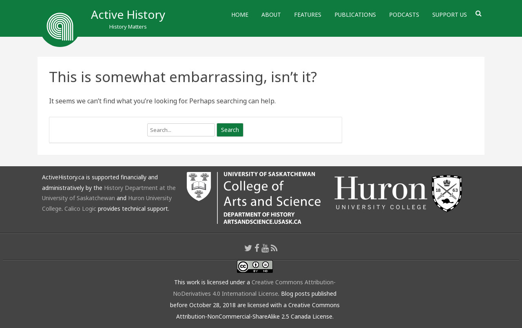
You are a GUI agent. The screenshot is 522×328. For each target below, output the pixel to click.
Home (239, 14)
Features (307, 14)
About (271, 14)
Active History (128, 14)
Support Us (449, 14)
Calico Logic (80, 208)
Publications (355, 14)
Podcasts (404, 14)
